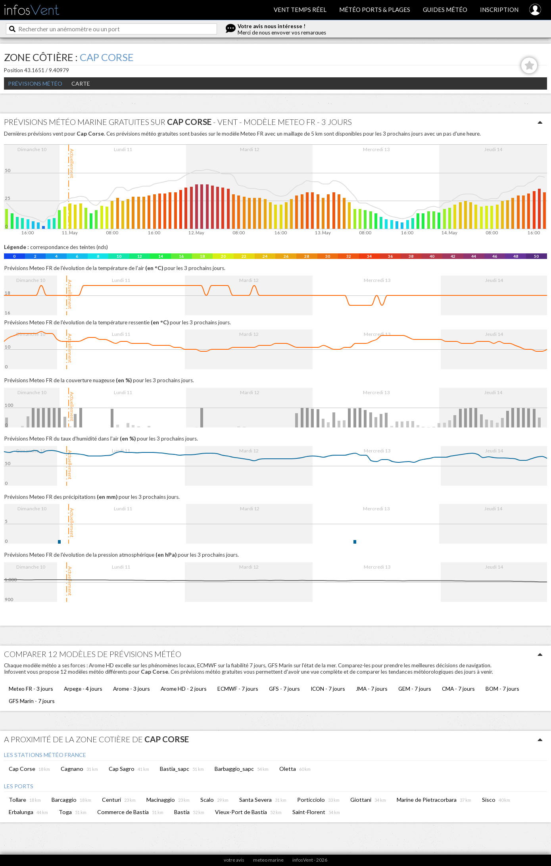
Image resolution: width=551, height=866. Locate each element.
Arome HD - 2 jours (184, 688)
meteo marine (268, 860)
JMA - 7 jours (372, 688)
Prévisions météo (35, 83)
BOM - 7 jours (502, 688)
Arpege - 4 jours (83, 688)
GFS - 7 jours (284, 688)
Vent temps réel (300, 9)
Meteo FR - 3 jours (31, 688)
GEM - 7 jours (414, 688)
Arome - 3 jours (131, 688)
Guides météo (445, 9)
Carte (80, 83)
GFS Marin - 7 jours (32, 700)
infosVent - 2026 (309, 860)
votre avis (234, 860)
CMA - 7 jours (458, 688)
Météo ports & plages (374, 9)
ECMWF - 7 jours (237, 688)
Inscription (499, 9)
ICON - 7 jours (328, 688)
